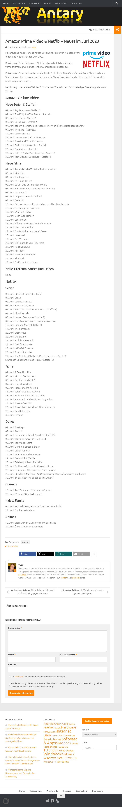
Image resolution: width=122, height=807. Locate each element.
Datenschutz (61, 3)
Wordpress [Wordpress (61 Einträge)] (63, 761)
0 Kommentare (99, 29)
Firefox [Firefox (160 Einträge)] (48, 727)
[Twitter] (47, 801)
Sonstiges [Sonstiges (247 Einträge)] (63, 743)
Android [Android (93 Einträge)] (49, 723)
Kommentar (15, 627)
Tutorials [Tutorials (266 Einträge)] (50, 750)
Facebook (75, 577)
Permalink (11, 546)
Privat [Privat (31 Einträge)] (61, 735)
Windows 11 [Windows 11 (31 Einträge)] (50, 761)
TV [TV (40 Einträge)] (58, 750)
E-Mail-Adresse (68, 654)
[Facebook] (52, 801)
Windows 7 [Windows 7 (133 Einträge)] (67, 754)
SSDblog (22, 574)
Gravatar (19, 676)
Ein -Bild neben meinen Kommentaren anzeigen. (38, 676)
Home (6, 3)
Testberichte (19, 3)
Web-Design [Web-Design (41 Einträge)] (66, 750)
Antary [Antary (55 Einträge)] (57, 723)
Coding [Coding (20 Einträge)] (72, 723)
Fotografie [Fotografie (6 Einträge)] (57, 728)
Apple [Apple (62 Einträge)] (65, 723)
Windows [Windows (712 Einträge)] (52, 753)
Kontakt (48, 3)
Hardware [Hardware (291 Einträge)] (68, 727)
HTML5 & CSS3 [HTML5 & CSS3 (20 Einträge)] (50, 731)
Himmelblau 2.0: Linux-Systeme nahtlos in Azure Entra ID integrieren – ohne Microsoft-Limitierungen (22, 760)
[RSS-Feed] (57, 801)
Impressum (76, 3)
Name (12, 654)
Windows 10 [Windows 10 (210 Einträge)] (68, 758)
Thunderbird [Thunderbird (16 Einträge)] (63, 746)
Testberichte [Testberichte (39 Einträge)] (50, 746)
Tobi (33, 47)
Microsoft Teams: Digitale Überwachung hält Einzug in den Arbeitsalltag (20, 773)
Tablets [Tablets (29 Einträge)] (74, 743)
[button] (27, 554)
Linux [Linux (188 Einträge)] (47, 735)
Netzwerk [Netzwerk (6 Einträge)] (55, 736)
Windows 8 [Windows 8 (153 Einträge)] (51, 758)
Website (12, 664)
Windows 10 (34, 3)
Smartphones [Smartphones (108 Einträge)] (52, 739)
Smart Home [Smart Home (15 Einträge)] (70, 735)
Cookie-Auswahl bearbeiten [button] (97, 721)
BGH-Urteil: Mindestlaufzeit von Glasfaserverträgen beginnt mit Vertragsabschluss (20, 738)
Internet (25, 542)
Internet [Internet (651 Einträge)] (64, 731)
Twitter (63, 577)
